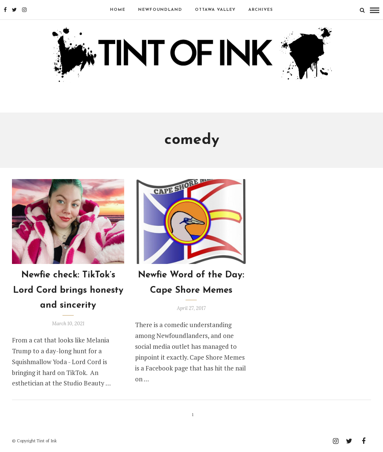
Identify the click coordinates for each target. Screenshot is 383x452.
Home (117, 10)
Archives (260, 10)
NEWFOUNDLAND (160, 10)
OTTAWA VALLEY (215, 10)
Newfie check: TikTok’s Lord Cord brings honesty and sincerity (68, 290)
